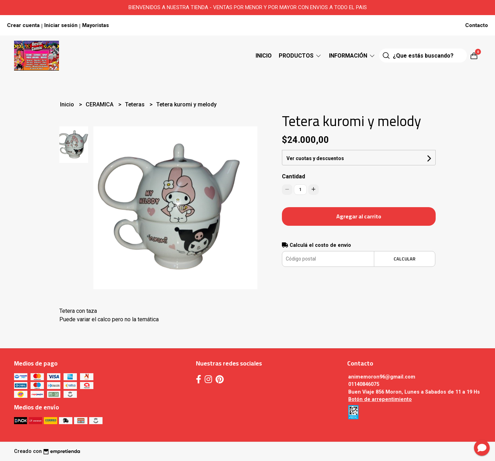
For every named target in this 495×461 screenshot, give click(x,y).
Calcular (404, 259)
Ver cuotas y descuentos (315, 158)
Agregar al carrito (358, 216)
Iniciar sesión (61, 25)
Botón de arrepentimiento (380, 399)
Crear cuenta (23, 25)
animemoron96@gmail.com (381, 377)
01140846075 (363, 384)
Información (352, 55)
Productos (300, 55)
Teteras (135, 104)
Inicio (264, 55)
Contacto (476, 25)
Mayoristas (95, 25)
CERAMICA (100, 104)
